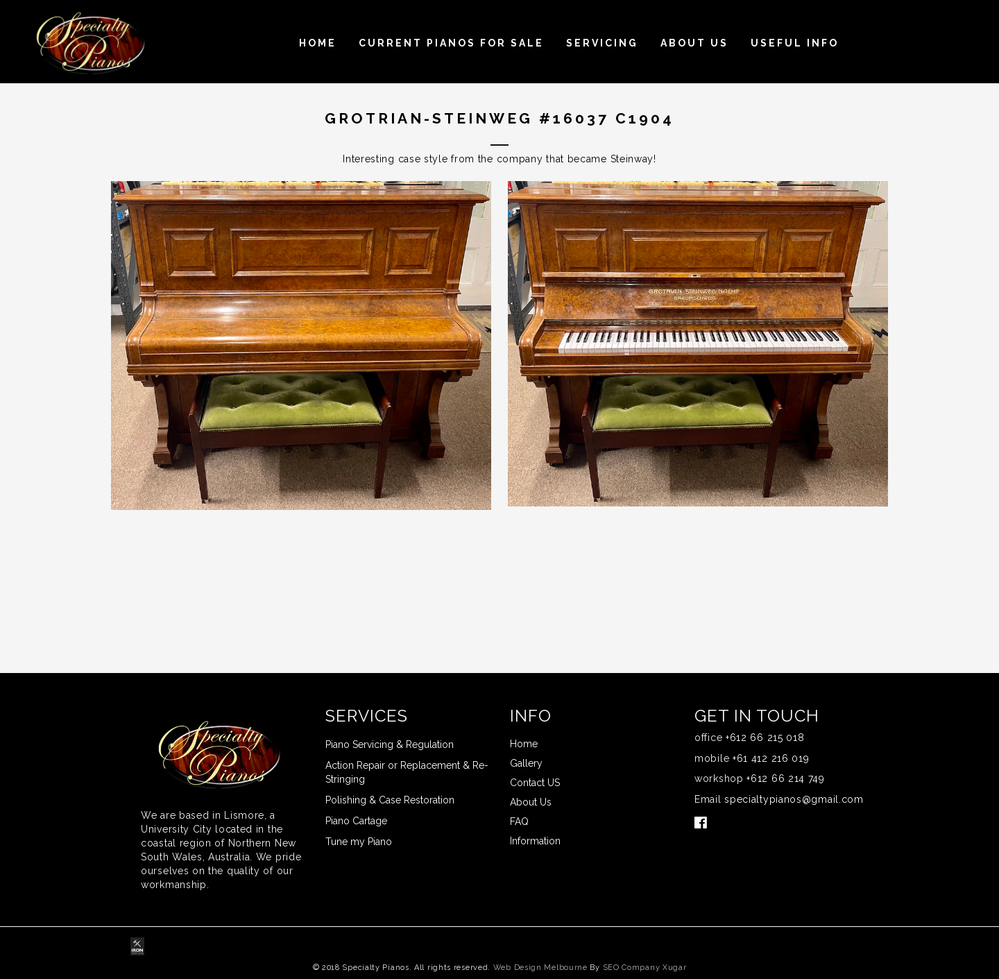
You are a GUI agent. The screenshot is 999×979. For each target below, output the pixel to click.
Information (535, 840)
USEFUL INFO (795, 43)
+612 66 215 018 (765, 737)
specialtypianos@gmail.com (794, 799)
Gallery (526, 763)
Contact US (535, 782)
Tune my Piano (358, 841)
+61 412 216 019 (771, 758)
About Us (694, 43)
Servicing (602, 43)
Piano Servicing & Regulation (389, 744)
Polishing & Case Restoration (389, 800)
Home (317, 43)
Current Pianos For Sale (451, 43)
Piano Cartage (356, 820)
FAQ (519, 821)
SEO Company (631, 967)
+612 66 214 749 (785, 778)
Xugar (675, 967)
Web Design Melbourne (540, 967)
